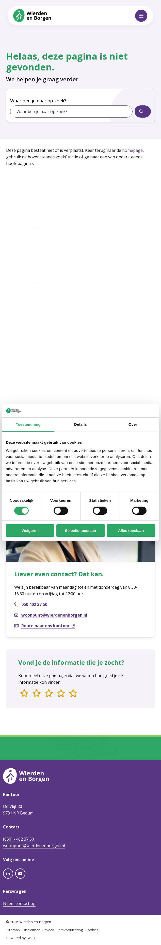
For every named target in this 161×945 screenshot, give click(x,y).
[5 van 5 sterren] (73, 694)
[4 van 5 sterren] (61, 694)
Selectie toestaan (80, 530)
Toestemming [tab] (28, 424)
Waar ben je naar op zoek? (38, 101)
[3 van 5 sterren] (49, 694)
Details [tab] (80, 424)
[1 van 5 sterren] (24, 694)
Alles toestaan (131, 530)
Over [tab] (132, 424)
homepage (132, 150)
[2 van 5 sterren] (36, 694)
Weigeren (30, 530)
